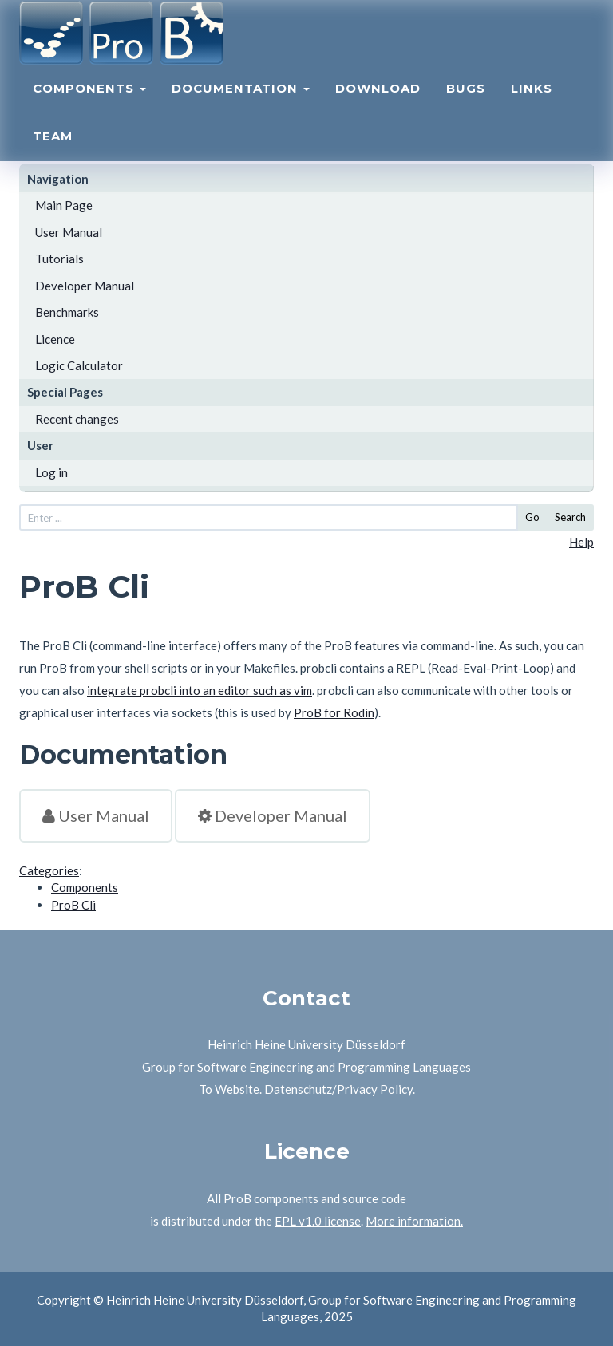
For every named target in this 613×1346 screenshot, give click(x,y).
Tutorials (59, 258)
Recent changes (77, 419)
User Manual (68, 232)
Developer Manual (84, 285)
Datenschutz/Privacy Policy (338, 1089)
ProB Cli (73, 905)
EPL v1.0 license (318, 1221)
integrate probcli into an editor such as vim (199, 690)
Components (89, 108)
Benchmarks (67, 312)
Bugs (465, 108)
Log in (51, 472)
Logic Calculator (79, 365)
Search (570, 517)
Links (531, 108)
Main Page (64, 205)
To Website (229, 1089)
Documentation (241, 108)
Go (532, 517)
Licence (55, 339)
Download (378, 108)
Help (581, 542)
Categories (49, 870)
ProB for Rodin (334, 712)
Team (53, 156)
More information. (414, 1221)
